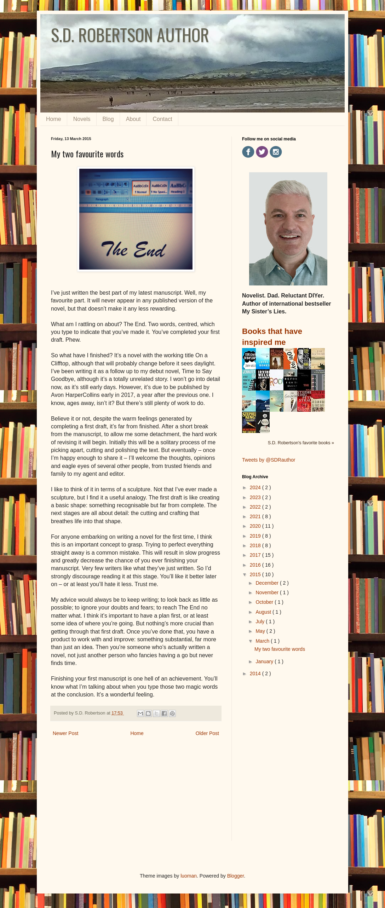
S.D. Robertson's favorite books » (301, 442)
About (133, 119)
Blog (108, 119)
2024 (256, 487)
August (263, 612)
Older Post (207, 733)
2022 (256, 507)
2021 (256, 516)
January (265, 661)
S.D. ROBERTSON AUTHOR (130, 34)
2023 (256, 497)
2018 (256, 545)
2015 (256, 574)
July (260, 621)
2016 (256, 565)
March (263, 641)
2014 (256, 673)
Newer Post (65, 733)
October (265, 602)
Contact (162, 119)
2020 (256, 526)
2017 (256, 555)
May (260, 631)
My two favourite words (279, 649)
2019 (256, 536)
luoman (188, 876)
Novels (82, 119)
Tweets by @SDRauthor (268, 460)
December (267, 583)
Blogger (235, 876)
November (267, 592)
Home (53, 119)
